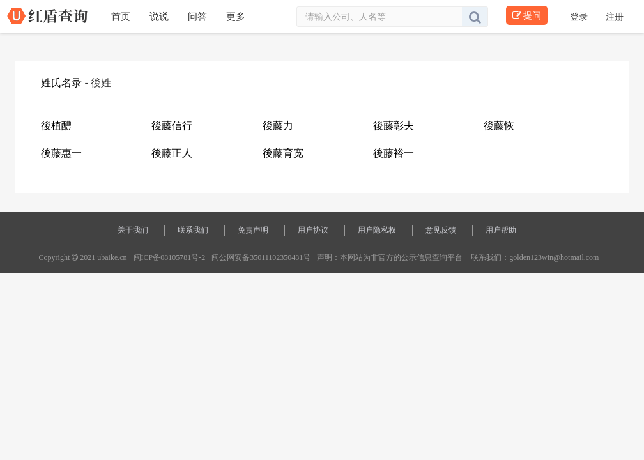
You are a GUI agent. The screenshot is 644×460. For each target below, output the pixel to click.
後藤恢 (499, 125)
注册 (615, 17)
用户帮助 (501, 230)
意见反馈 (440, 230)
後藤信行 (171, 125)
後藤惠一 (61, 153)
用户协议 (313, 230)
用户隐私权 (377, 230)
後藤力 (278, 125)
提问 (526, 15)
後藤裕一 (393, 153)
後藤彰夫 (393, 125)
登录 (580, 17)
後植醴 (56, 125)
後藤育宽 (283, 153)
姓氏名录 (61, 82)
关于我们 (133, 230)
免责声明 (253, 230)
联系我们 (193, 230)
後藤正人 (171, 153)
